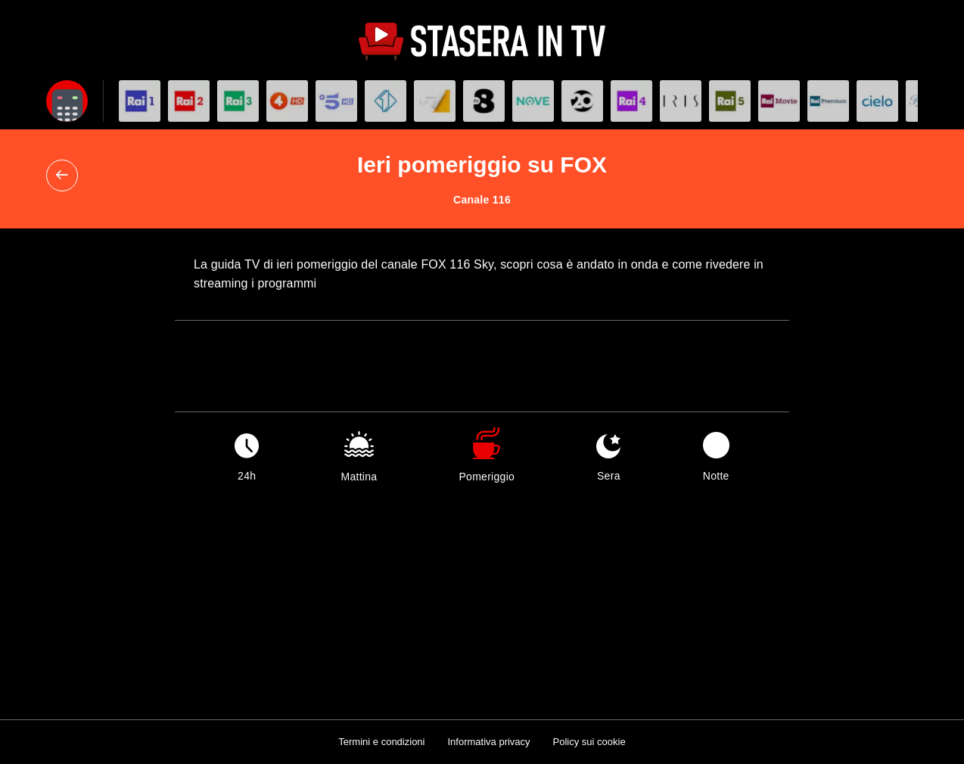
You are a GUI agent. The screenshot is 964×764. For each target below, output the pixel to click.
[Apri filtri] (67, 101)
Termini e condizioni (381, 741)
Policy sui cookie (589, 741)
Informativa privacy (488, 741)
